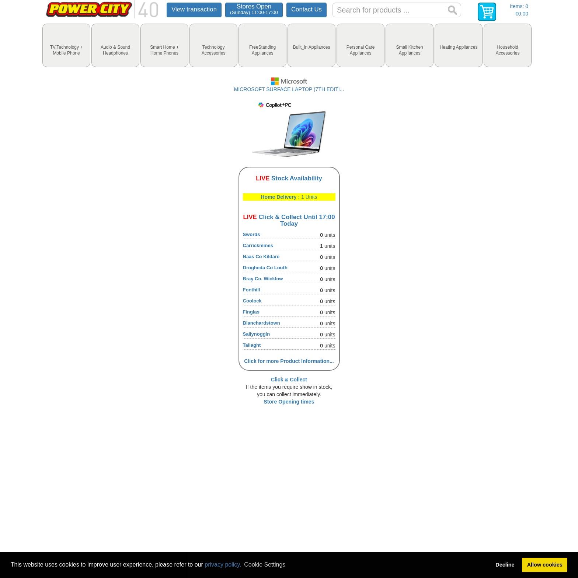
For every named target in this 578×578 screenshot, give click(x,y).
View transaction (194, 9)
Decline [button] (504, 565)
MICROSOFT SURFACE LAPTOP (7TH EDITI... (289, 89)
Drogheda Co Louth (265, 267)
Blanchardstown (261, 323)
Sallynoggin (256, 334)
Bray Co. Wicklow (263, 278)
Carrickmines (258, 245)
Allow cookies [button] (545, 565)
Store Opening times (289, 402)
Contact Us (306, 9)
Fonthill (251, 290)
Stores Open (254, 9)
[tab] (66, 45)
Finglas (251, 312)
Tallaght (252, 345)
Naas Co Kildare (261, 256)
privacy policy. (223, 564)
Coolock (252, 301)
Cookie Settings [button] (264, 564)
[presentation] (66, 45)
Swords (251, 234)
